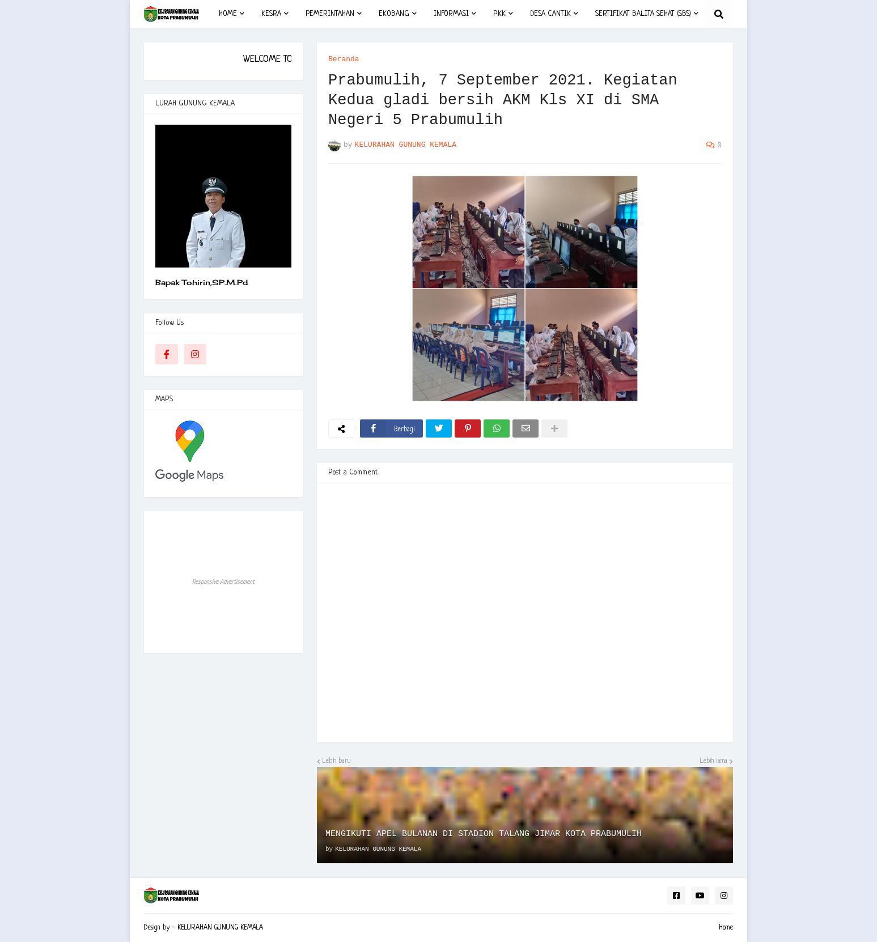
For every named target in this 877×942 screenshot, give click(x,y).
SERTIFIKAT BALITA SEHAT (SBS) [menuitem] (643, 14)
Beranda (343, 59)
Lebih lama (713, 761)
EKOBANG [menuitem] (394, 14)
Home (726, 928)
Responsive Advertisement (223, 582)
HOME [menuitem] (228, 14)
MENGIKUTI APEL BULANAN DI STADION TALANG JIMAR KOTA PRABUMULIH (483, 834)
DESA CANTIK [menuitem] (550, 14)
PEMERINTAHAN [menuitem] (330, 14)
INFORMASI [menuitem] (451, 14)
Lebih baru (337, 761)
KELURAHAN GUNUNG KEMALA (220, 928)
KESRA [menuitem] (271, 14)
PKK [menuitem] (499, 14)
